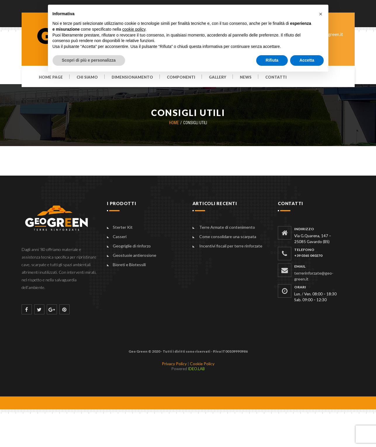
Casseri (120, 236)
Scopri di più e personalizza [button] (89, 60)
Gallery (217, 77)
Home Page (51, 77)
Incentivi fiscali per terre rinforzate (230, 245)
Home (174, 122)
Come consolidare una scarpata (227, 236)
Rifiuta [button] (272, 60)
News (246, 77)
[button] (320, 14)
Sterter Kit (123, 227)
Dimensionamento (132, 77)
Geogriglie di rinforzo (132, 245)
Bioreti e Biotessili (129, 264)
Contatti (276, 77)
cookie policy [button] (133, 29)
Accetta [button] (306, 60)
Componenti (181, 77)
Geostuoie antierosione (134, 255)
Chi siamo (87, 77)
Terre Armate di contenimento (227, 227)
